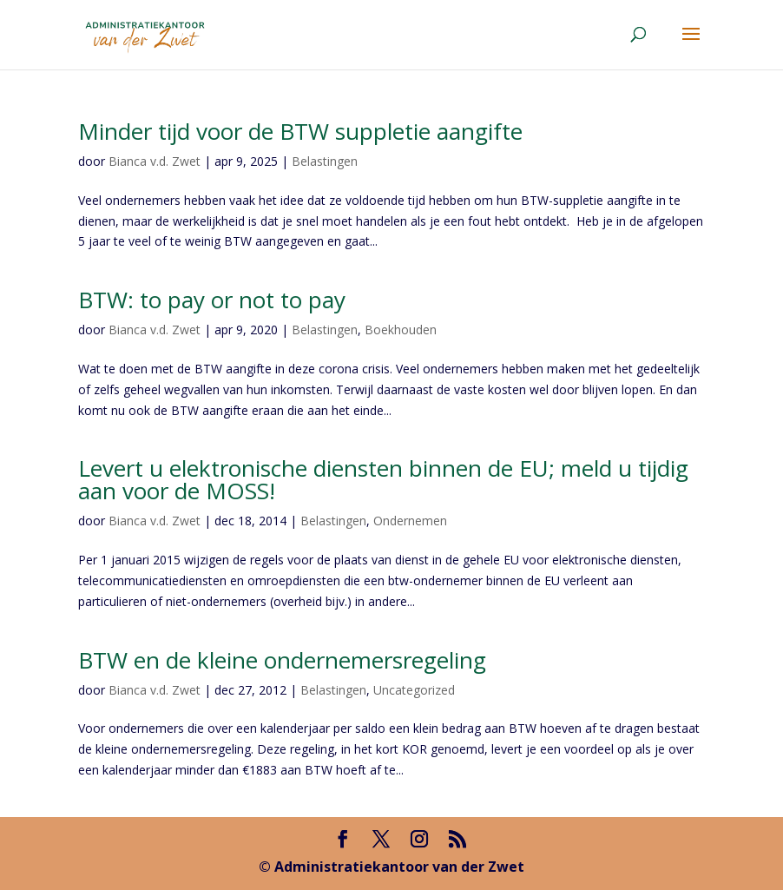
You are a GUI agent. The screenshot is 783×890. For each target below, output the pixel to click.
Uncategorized (414, 690)
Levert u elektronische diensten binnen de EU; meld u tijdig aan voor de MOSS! (383, 479)
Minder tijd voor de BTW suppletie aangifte (300, 131)
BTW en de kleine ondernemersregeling (282, 660)
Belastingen (325, 161)
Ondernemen (410, 520)
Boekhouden (401, 329)
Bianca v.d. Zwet (155, 161)
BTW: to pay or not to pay (211, 299)
